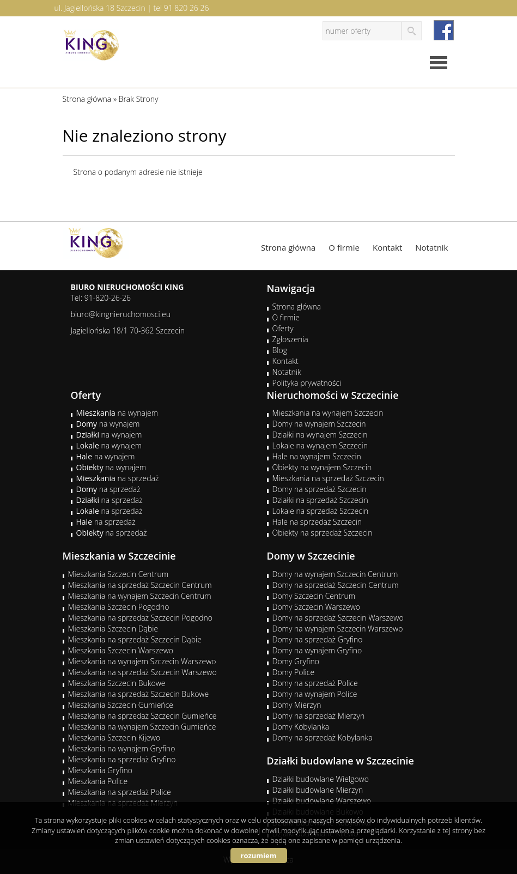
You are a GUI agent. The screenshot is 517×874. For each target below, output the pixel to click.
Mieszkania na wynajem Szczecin (328, 413)
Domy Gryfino (295, 661)
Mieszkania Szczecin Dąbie (113, 628)
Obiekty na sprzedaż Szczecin (322, 532)
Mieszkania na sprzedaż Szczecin (328, 478)
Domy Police (293, 672)
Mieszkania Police (98, 781)
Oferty (283, 328)
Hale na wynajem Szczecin (316, 456)
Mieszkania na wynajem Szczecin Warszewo (142, 661)
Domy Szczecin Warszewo (316, 607)
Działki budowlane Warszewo (321, 801)
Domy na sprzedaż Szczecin (319, 489)
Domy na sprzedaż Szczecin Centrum (335, 585)
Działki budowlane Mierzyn (317, 790)
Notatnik (431, 247)
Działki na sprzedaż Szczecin (320, 500)
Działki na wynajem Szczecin (320, 434)
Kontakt (387, 247)
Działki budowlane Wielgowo (320, 779)
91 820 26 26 (186, 8)
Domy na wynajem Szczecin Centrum (335, 574)
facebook (444, 30)
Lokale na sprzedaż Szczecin (320, 511)
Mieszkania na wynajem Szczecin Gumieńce (142, 726)
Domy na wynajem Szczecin (319, 423)
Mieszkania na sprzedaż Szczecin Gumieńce (142, 716)
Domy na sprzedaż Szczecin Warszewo (338, 617)
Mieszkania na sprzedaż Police (119, 792)
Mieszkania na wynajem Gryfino (121, 748)
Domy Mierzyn (296, 705)
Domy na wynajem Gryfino (317, 650)
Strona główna (288, 247)
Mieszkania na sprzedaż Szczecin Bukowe (138, 694)
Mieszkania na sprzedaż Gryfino (122, 759)
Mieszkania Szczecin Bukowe (117, 683)
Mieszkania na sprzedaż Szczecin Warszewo (142, 672)
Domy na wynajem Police (314, 694)
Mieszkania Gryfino (100, 770)
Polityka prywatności (307, 383)
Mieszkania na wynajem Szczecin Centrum (139, 596)
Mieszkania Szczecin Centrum (118, 574)
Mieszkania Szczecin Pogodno (118, 607)
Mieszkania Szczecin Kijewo (114, 737)
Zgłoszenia (290, 339)
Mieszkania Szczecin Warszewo (121, 650)
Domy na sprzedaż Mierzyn (318, 716)
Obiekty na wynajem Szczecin (322, 467)
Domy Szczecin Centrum (314, 596)
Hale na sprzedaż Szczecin (317, 522)
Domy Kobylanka (301, 726)
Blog (279, 350)
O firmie (344, 247)
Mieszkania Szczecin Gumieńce (120, 705)
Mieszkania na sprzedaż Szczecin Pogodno (140, 617)
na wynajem (117, 413)
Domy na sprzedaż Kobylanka (322, 737)
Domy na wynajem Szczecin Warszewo (337, 628)
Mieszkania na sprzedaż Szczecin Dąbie (135, 639)
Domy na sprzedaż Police (315, 683)
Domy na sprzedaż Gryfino (317, 639)
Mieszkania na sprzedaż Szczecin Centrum (140, 585)
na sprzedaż (117, 478)
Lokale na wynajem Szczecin (320, 445)
